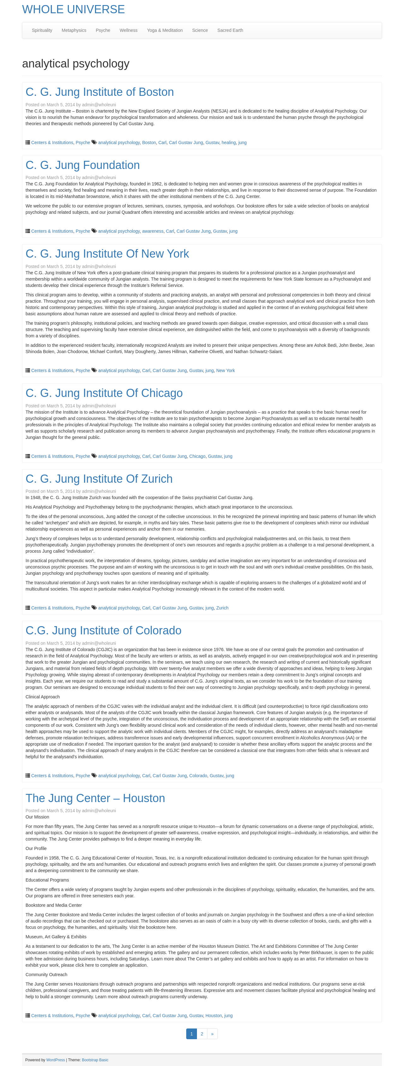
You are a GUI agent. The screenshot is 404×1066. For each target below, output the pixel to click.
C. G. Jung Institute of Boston (100, 91)
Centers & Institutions (52, 142)
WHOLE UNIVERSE (73, 9)
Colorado (198, 775)
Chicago (197, 456)
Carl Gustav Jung (186, 142)
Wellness (129, 30)
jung (242, 142)
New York (225, 370)
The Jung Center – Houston (95, 798)
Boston (149, 142)
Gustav (212, 142)
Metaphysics (74, 30)
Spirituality (42, 30)
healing (229, 142)
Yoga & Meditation (165, 30)
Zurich (222, 607)
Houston (213, 1015)
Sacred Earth (230, 30)
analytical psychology (119, 142)
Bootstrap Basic (95, 1060)
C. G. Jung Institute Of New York (107, 253)
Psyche (103, 30)
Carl (162, 142)
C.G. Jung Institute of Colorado (103, 630)
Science (200, 30)
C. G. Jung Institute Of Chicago (104, 393)
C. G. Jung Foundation (83, 165)
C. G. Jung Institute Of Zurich (99, 478)
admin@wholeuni (99, 104)
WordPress (55, 1060)
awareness (152, 231)
